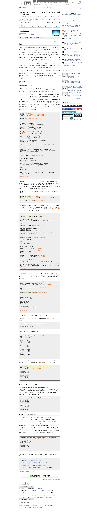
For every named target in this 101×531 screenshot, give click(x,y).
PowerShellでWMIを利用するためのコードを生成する (32, 462)
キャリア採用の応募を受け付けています (70, 16)
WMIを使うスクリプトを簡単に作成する (30, 460)
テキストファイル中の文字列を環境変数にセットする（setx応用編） (39, 497)
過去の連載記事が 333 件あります (27, 499)
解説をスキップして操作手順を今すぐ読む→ (52, 41)
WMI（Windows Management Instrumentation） (30, 47)
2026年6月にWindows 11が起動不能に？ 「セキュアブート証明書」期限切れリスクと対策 (72, 27)
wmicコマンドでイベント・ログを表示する (34, 488)
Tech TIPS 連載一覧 (23, 483)
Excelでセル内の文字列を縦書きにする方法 (72, 51)
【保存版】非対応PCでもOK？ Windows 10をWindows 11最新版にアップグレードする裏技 (73, 48)
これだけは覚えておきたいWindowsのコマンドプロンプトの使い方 (35, 467)
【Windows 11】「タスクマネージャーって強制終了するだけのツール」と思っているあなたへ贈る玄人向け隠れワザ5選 (72, 55)
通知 (33, 26)
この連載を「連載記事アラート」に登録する (40, 476)
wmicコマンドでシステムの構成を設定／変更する (32, 465)
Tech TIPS (33, 471)
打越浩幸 (49, 22)
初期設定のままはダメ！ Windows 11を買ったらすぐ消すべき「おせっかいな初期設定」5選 (72, 35)
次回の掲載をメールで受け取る (26, 484)
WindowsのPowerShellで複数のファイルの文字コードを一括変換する (39, 490)
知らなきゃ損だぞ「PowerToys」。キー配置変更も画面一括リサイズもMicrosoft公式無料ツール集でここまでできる (73, 64)
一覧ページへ (79, 98)
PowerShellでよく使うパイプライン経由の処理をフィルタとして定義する (40, 495)
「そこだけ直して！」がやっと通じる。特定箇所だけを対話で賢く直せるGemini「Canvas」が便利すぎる (72, 43)
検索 (81, 9)
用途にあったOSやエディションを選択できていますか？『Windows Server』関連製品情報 (36, 505)
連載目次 (32, 34)
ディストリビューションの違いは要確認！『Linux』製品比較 (31, 507)
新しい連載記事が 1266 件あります (28, 486)
